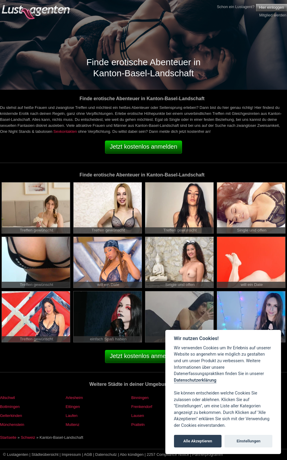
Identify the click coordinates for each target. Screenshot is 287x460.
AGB (88, 454)
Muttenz (73, 424)
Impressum (71, 454)
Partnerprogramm (207, 454)
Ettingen (73, 406)
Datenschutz (106, 454)
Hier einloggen (271, 7)
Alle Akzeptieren (197, 441)
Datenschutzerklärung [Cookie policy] (195, 380)
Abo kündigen (132, 454)
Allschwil (7, 397)
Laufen (72, 415)
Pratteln (138, 424)
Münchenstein (12, 424)
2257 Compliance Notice (168, 454)
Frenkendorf (141, 406)
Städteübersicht (44, 454)
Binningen (140, 397)
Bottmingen (10, 406)
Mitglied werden (272, 15)
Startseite (8, 437)
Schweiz (28, 437)
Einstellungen (248, 441)
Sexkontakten (65, 131)
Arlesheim (74, 397)
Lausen (137, 415)
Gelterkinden (11, 415)
